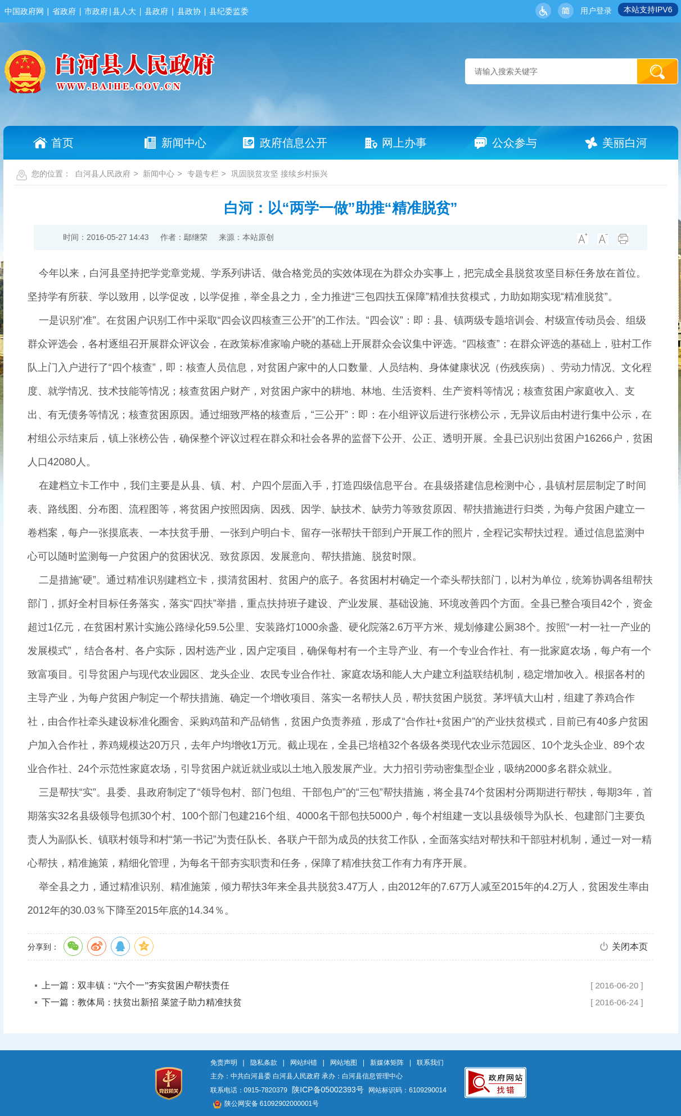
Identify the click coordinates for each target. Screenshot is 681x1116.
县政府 (156, 11)
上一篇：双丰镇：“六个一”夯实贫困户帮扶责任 (135, 985)
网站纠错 (303, 1063)
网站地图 (343, 1063)
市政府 (96, 11)
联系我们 (430, 1063)
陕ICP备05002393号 (328, 1089)
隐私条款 (263, 1063)
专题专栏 (203, 173)
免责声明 (223, 1063)
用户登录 (596, 10)
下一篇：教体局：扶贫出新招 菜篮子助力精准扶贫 (142, 1002)
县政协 (189, 11)
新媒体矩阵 (387, 1063)
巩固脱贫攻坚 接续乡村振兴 (279, 173)
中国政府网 (24, 11)
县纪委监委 (229, 11)
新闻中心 (158, 173)
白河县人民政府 (102, 173)
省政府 (64, 11)
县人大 (124, 11)
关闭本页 (630, 946)
